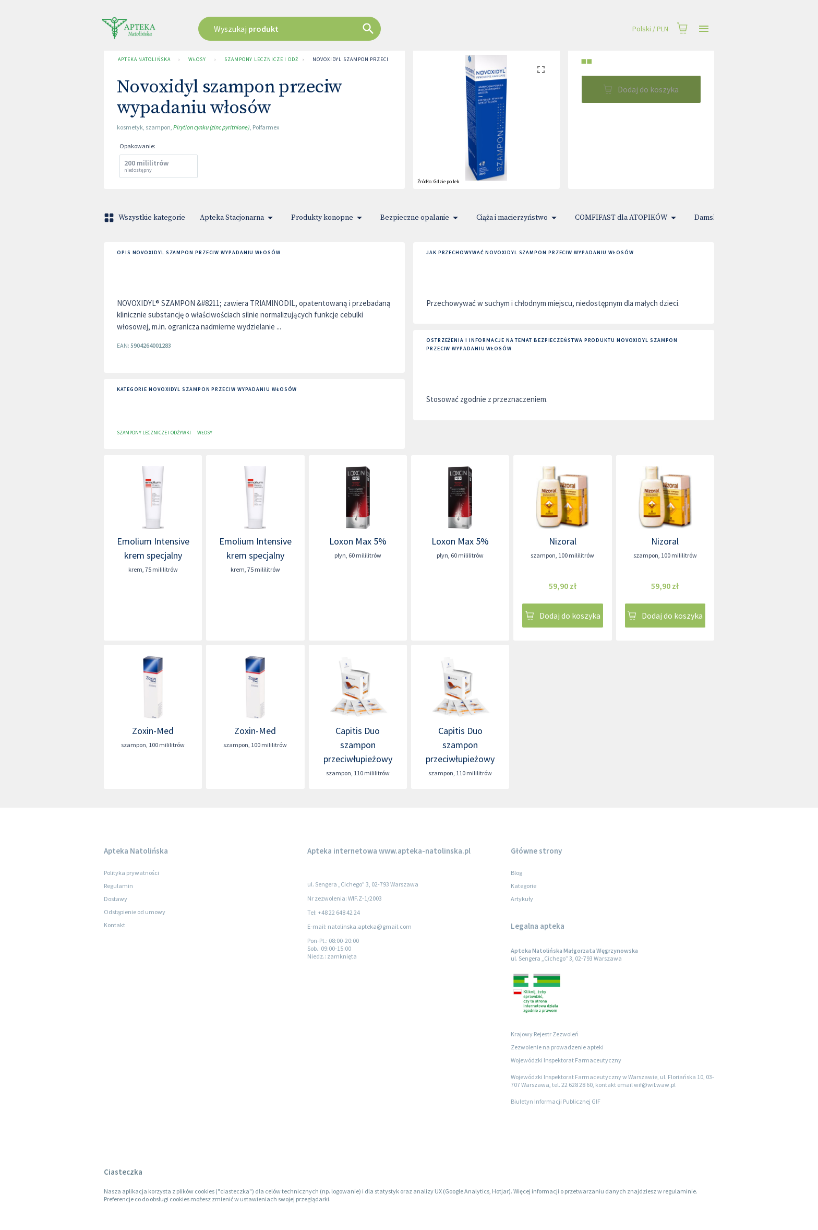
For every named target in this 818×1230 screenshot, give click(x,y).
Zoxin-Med (153, 731)
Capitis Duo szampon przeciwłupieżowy (357, 745)
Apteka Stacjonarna (238, 217)
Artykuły (522, 899)
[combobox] (342, 29)
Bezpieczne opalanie (421, 217)
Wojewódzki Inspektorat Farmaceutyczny (566, 1060)
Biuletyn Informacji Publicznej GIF (555, 1101)
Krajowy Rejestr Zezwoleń (545, 1034)
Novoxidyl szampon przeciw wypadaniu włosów (381, 59)
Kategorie (523, 886)
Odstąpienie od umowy (134, 912)
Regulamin (118, 886)
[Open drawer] (703, 29)
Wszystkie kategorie (145, 217)
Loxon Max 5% (358, 541)
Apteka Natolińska (144, 59)
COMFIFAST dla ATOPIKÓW (627, 217)
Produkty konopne (328, 217)
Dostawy (115, 899)
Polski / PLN (650, 29)
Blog (516, 873)
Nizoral (562, 541)
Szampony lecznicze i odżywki (259, 59)
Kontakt (114, 925)
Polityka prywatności (131, 873)
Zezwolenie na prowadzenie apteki (557, 1047)
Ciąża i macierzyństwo (518, 217)
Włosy (197, 59)
